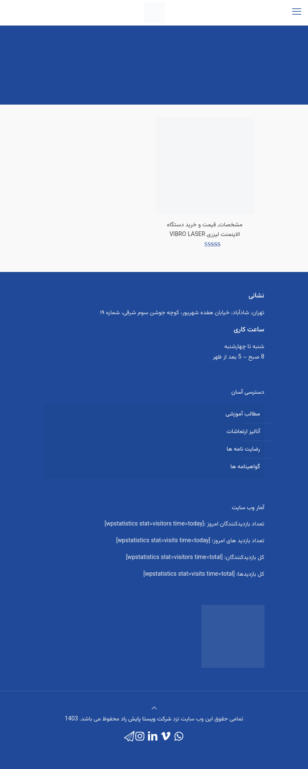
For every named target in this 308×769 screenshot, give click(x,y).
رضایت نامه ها (243, 449)
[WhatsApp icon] (178, 737)
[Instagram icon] (140, 737)
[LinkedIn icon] (153, 737)
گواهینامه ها (245, 467)
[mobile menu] (297, 12)
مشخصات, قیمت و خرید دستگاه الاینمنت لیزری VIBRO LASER (204, 229)
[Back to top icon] (154, 708)
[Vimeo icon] (165, 737)
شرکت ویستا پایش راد (146, 719)
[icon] (129, 737)
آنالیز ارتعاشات (243, 431)
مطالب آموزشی (242, 414)
